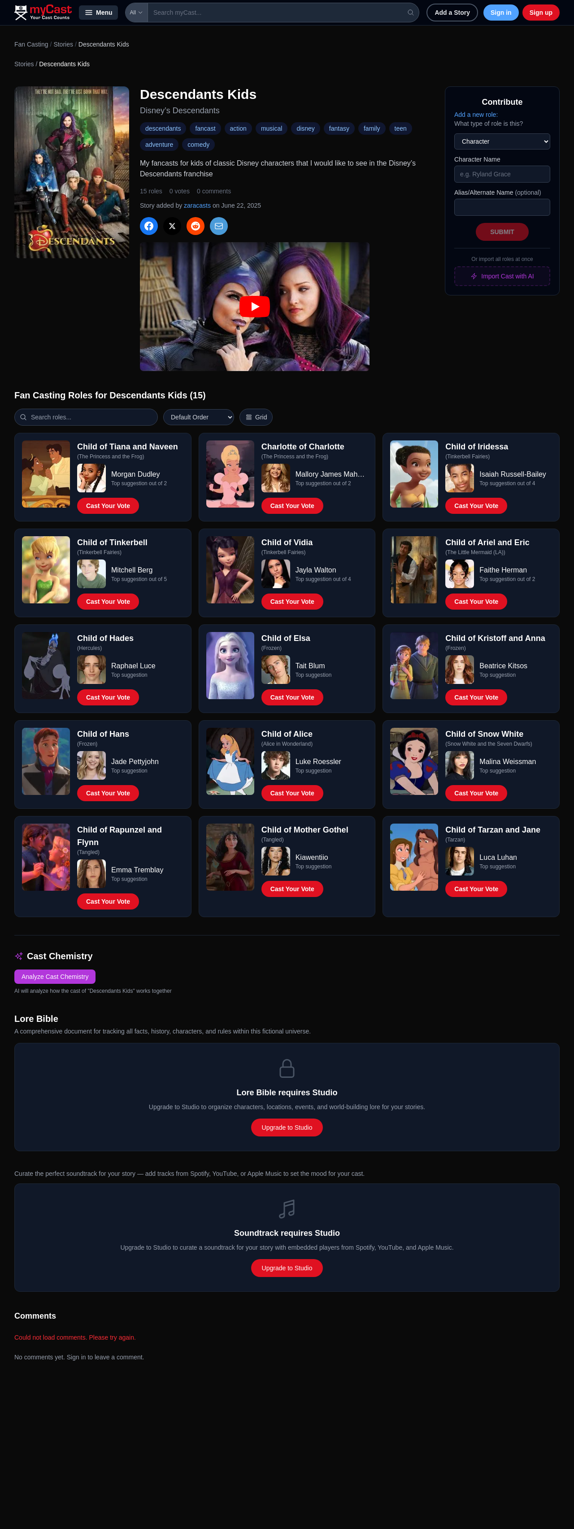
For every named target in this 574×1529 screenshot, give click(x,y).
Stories (63, 44)
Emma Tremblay (137, 870)
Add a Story (452, 12)
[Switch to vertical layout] (256, 417)
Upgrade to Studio (287, 1127)
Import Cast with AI (502, 276)
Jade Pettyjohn (135, 761)
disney (305, 128)
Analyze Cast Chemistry (55, 976)
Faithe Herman (503, 570)
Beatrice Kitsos (503, 666)
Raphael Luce (133, 666)
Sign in (501, 12)
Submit (502, 231)
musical (271, 128)
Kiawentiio (312, 857)
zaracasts (197, 205)
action (238, 128)
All (136, 12)
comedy (198, 144)
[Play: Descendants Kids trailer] (255, 306)
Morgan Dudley (135, 474)
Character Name (477, 159)
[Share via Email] (219, 226)
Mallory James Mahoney (332, 474)
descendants (163, 128)
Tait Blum (310, 666)
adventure (159, 144)
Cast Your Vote (108, 505)
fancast (205, 128)
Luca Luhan (498, 857)
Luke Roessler (318, 761)
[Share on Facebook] (149, 226)
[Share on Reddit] (195, 226)
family (372, 128)
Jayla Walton (316, 570)
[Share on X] (172, 226)
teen (401, 128)
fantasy (339, 128)
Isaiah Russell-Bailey (512, 474)
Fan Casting (31, 44)
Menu (98, 12)
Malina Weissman (507, 761)
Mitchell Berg (131, 570)
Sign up (541, 12)
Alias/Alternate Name (497, 192)
